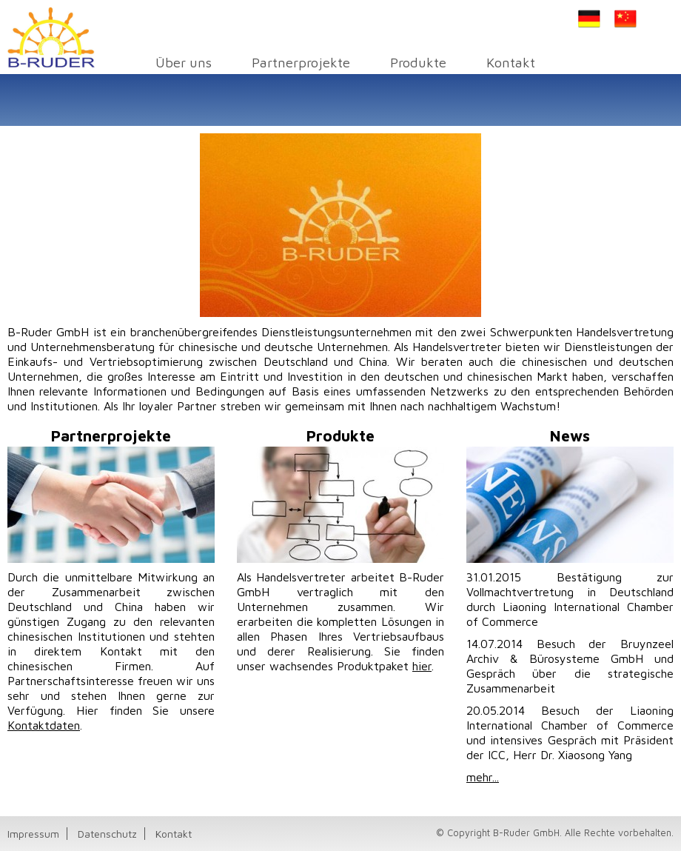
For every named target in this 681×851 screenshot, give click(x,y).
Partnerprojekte (301, 62)
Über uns (183, 62)
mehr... (482, 777)
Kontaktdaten (43, 725)
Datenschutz (107, 833)
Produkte (418, 62)
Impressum (33, 833)
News (570, 435)
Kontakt (510, 62)
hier (422, 666)
